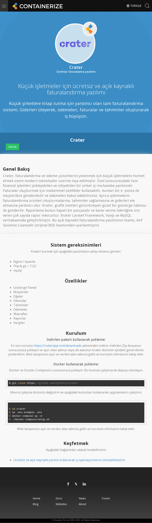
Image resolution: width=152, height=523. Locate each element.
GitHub (12, 147)
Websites (61, 504)
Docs (58, 498)
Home (35, 498)
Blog (34, 504)
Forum (106, 498)
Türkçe (133, 5)
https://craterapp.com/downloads (58, 345)
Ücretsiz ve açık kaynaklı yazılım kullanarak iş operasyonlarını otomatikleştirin (69, 460)
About (82, 504)
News (82, 498)
